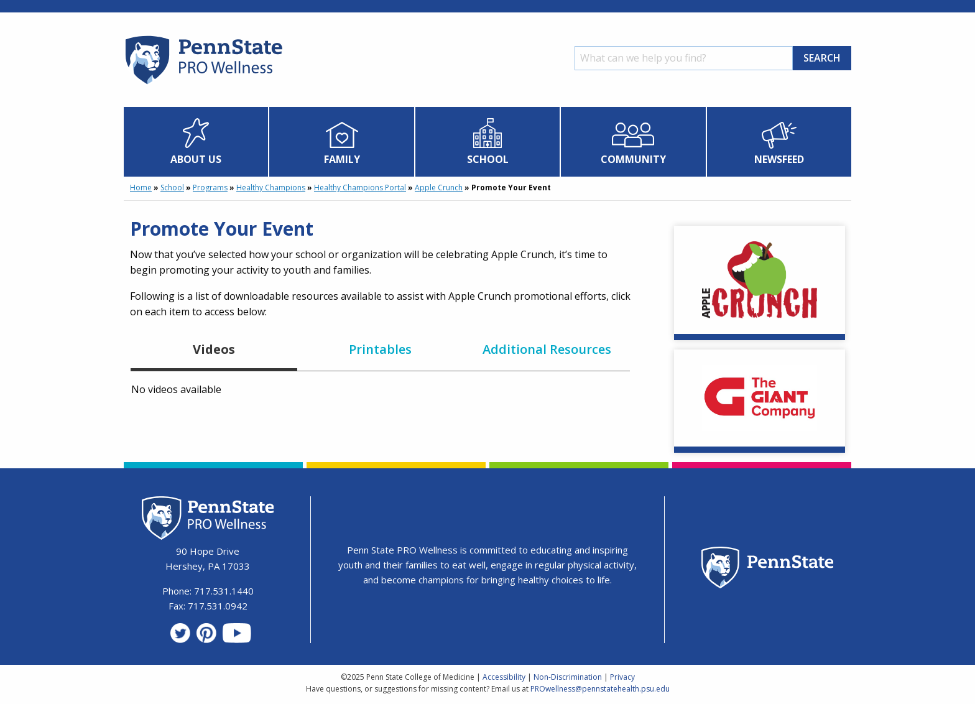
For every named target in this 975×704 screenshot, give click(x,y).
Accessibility (504, 677)
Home (141, 187)
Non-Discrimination (568, 677)
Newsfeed (779, 159)
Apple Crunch (439, 187)
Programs (210, 187)
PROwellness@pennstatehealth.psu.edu (600, 688)
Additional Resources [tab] (547, 349)
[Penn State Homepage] (767, 569)
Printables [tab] (380, 349)
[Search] (684, 58)
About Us (195, 159)
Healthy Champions (270, 187)
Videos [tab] (214, 349)
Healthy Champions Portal (360, 187)
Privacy (622, 677)
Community (633, 159)
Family (342, 159)
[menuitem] (196, 142)
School (488, 159)
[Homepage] (203, 84)
